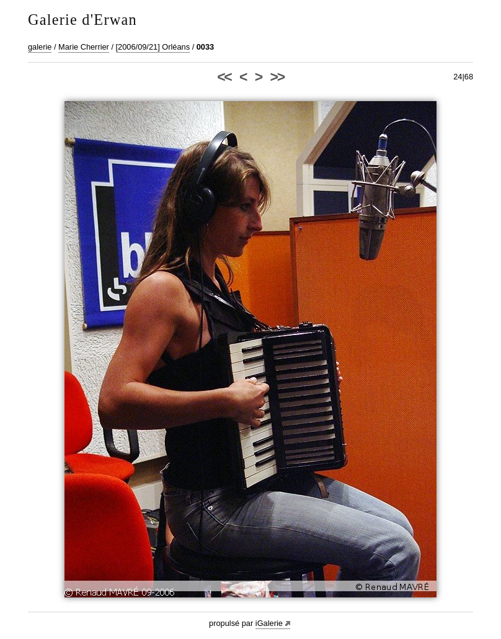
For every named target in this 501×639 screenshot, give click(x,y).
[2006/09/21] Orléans (153, 46)
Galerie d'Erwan (82, 19)
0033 (205, 46)
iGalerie (269, 623)
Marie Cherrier (83, 46)
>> (277, 77)
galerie (39, 46)
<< (224, 77)
